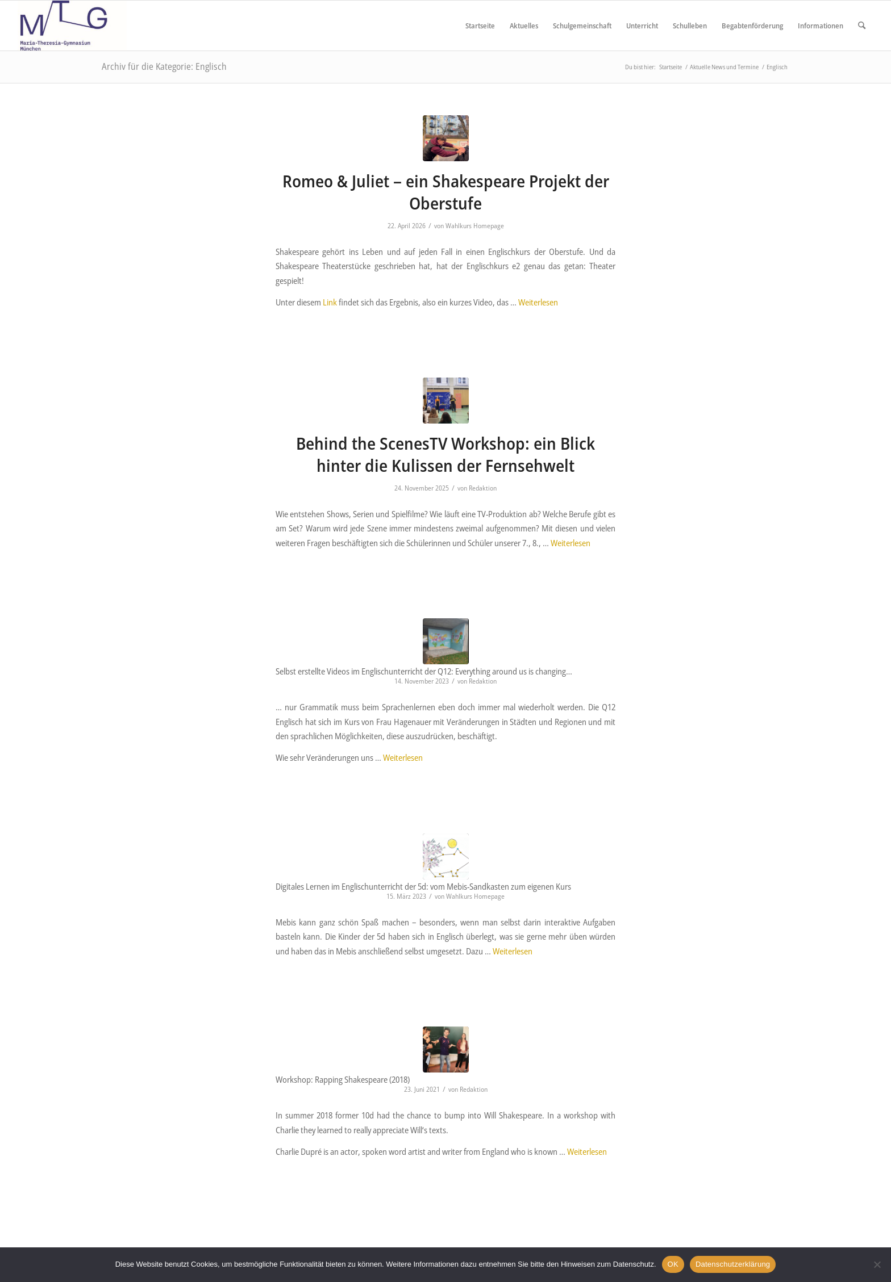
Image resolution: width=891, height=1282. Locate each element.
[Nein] (876, 1264)
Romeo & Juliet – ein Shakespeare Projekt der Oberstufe (445, 192)
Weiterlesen (538, 302)
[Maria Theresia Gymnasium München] (72, 26)
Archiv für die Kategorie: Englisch (164, 66)
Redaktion (483, 488)
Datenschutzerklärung (733, 1264)
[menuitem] (480, 26)
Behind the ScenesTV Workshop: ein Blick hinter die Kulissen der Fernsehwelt (445, 454)
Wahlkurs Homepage (475, 226)
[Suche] (862, 26)
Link (330, 302)
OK (673, 1264)
